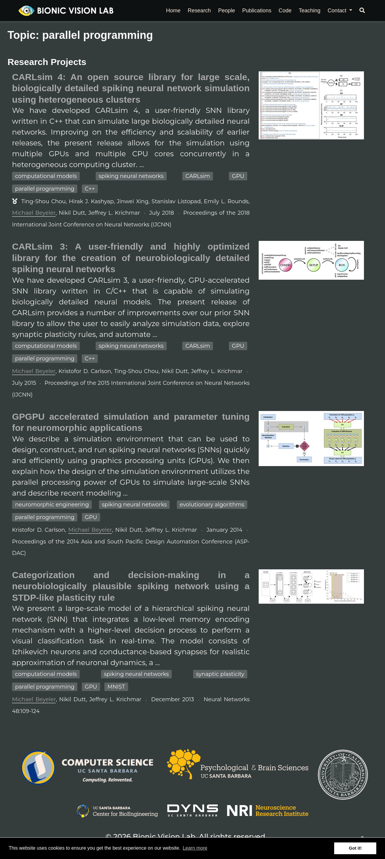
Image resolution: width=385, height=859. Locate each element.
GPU (238, 176)
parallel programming (44, 188)
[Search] (362, 10)
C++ (90, 188)
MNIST (116, 686)
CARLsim (197, 176)
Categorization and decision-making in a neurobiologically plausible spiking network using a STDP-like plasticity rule (131, 586)
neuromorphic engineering (52, 504)
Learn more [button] (195, 848)
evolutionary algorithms (212, 504)
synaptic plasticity (220, 674)
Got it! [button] (355, 848)
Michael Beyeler (34, 213)
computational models (46, 176)
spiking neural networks (131, 176)
